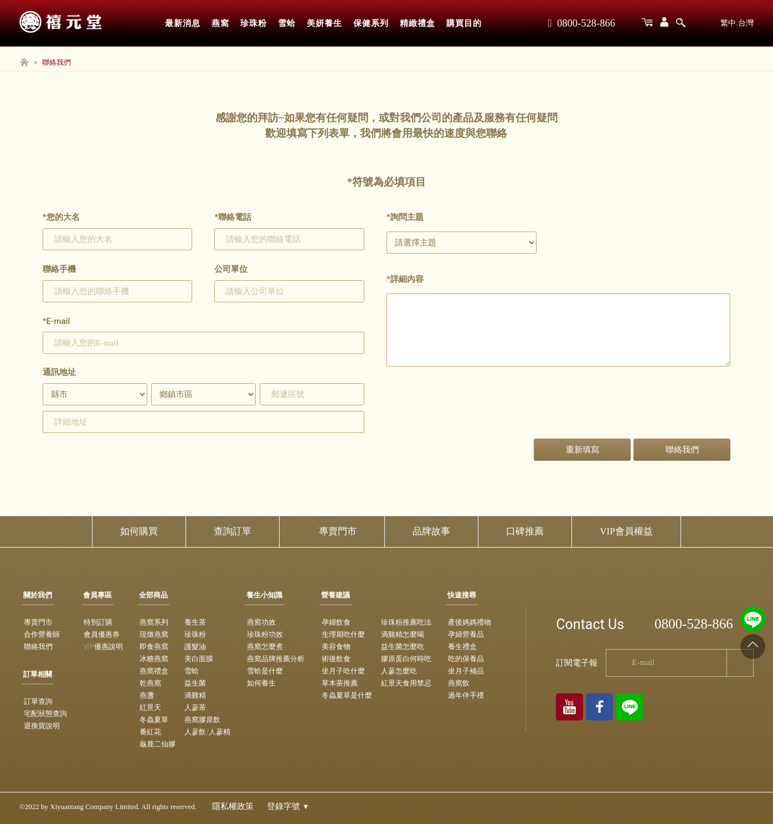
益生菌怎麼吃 (402, 646)
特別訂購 (98, 622)
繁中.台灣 (737, 22)
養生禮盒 (462, 646)
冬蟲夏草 (154, 719)
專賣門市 (338, 531)
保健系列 (371, 23)
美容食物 (336, 646)
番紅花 (150, 732)
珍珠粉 (253, 23)
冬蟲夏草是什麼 (347, 695)
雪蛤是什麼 (265, 671)
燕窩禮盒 (154, 671)
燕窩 (220, 23)
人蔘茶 (195, 707)
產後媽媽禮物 (469, 622)
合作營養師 (42, 634)
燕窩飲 (459, 683)
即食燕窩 (154, 646)
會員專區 (97, 595)
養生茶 (195, 622)
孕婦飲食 (336, 622)
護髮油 (195, 646)
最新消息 (182, 23)
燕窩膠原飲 (202, 719)
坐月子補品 (466, 671)
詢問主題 (405, 217)
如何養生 (261, 683)
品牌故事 (431, 531)
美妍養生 (324, 23)
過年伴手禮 (466, 695)
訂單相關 (37, 674)
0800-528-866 (581, 23)
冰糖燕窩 (154, 659)
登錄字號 (288, 806)
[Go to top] (753, 646)
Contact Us (590, 624)
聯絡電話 (232, 217)
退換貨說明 (42, 726)
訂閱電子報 (576, 663)
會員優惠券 (102, 634)
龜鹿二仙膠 (158, 744)
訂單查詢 (38, 701)
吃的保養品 (466, 659)
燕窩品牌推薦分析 (276, 659)
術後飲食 (336, 659)
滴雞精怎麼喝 (402, 634)
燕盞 (147, 695)
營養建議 (335, 595)
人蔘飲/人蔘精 (207, 732)
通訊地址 (59, 372)
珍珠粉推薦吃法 (406, 622)
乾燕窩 (150, 683)
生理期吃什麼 (343, 634)
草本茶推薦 (340, 683)
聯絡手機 (59, 269)
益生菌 (195, 683)
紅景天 (150, 707)
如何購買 (139, 531)
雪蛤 (287, 23)
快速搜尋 (461, 595)
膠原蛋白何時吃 (406, 659)
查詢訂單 (232, 531)
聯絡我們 (38, 646)
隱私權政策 (233, 806)
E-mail (56, 321)
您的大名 (61, 217)
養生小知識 (264, 595)
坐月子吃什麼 (343, 671)
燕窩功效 (261, 622)
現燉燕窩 (154, 634)
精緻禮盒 (417, 23)
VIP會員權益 (626, 531)
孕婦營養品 (466, 634)
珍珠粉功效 (265, 634)
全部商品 (153, 595)
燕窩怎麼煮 (265, 646)
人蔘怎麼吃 (399, 671)
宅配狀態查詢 (45, 713)
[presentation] (470, 411)
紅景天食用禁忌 (406, 683)
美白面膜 (198, 659)
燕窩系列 (154, 622)
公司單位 (231, 269)
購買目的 (464, 23)
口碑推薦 (525, 531)
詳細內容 (405, 279)
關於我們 (37, 595)
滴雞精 (195, 695)
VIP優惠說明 (103, 646)
